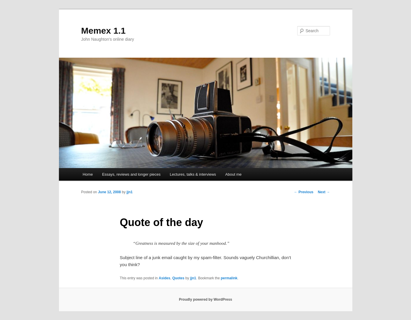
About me (233, 174)
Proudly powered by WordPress (205, 299)
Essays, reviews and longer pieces (131, 174)
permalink (229, 278)
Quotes (178, 278)
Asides (164, 278)
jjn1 (129, 192)
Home (88, 174)
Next (324, 192)
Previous (303, 192)
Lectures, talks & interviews (193, 174)
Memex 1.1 (103, 30)
